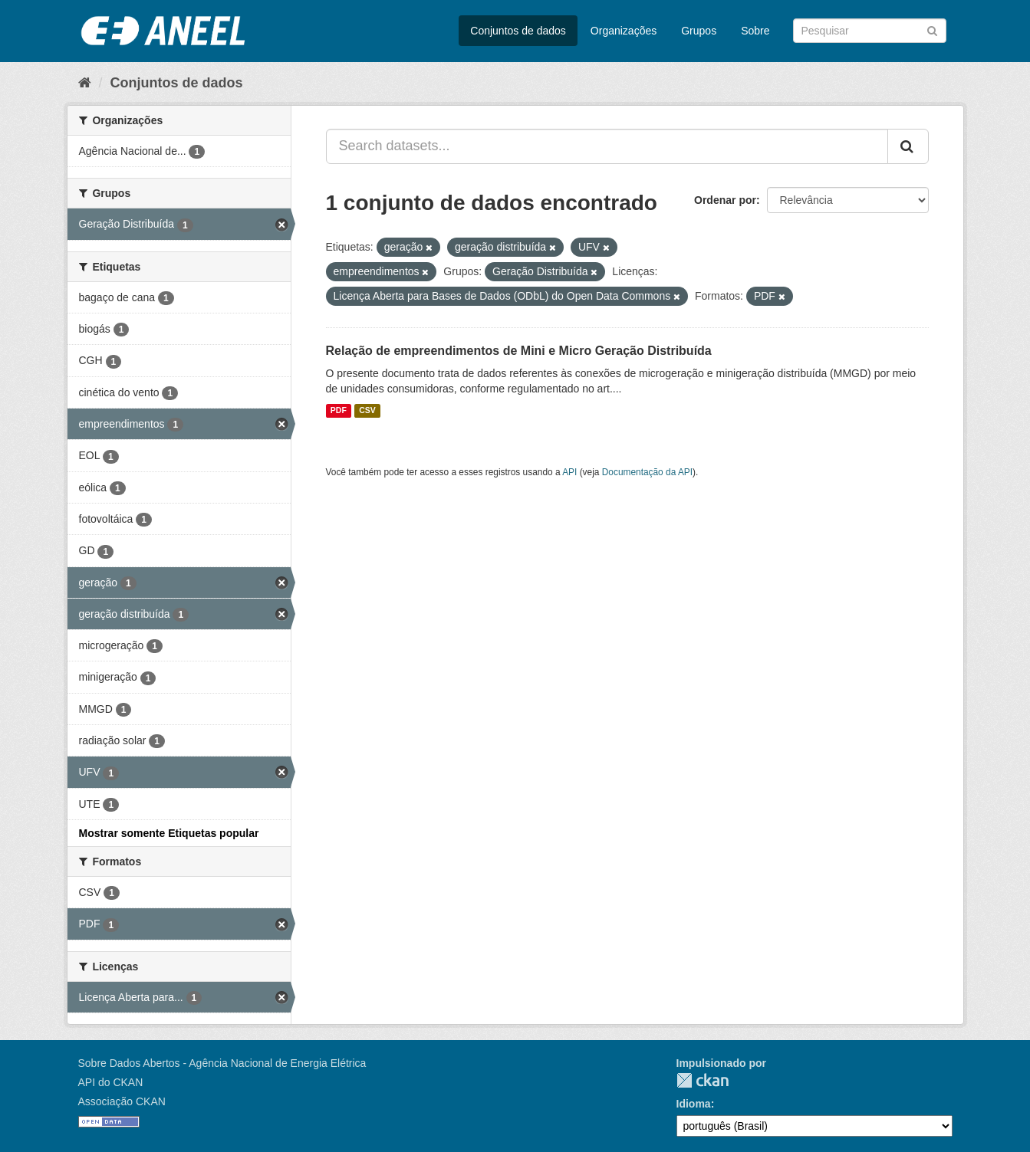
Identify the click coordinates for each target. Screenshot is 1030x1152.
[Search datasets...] (607, 146)
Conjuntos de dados (518, 31)
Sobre (755, 31)
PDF (339, 410)
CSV (367, 410)
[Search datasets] (869, 30)
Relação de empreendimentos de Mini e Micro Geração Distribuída (519, 350)
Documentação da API (647, 472)
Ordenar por (725, 200)
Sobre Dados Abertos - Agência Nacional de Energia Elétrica (222, 1063)
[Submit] (932, 29)
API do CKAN (110, 1082)
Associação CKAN (122, 1101)
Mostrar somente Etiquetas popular (169, 833)
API (569, 472)
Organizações (624, 31)
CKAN (702, 1080)
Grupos (698, 31)
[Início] (84, 82)
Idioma (693, 1104)
